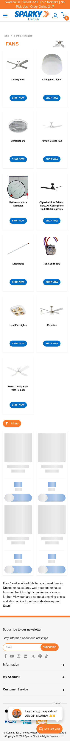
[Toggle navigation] (5, 15)
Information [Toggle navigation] (11, 664)
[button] (53, 16)
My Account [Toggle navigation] (11, 676)
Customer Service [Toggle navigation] (15, 689)
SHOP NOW (18, 98)
